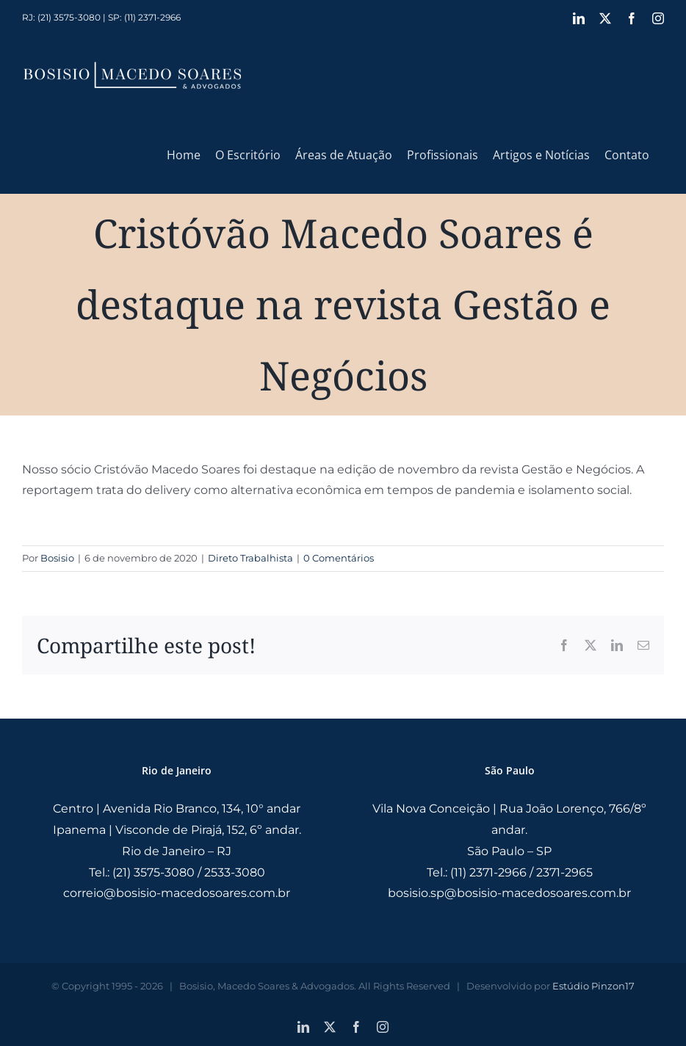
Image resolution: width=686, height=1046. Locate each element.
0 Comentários (338, 558)
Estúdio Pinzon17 (593, 986)
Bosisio (57, 558)
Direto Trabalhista (250, 558)
